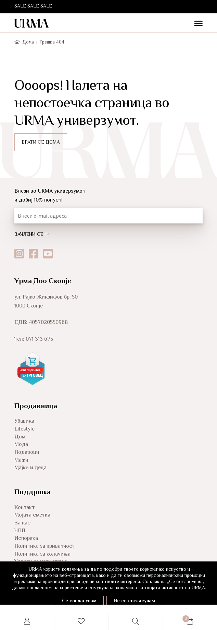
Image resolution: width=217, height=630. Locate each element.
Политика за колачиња (42, 554)
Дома (28, 42)
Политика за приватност (44, 546)
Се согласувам (79, 601)
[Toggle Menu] (196, 24)
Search (135, 621)
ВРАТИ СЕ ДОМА (41, 142)
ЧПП (19, 531)
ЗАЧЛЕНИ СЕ (31, 235)
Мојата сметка (32, 515)
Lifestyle (24, 429)
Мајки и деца (30, 468)
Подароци (26, 452)
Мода (21, 444)
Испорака (26, 538)
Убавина (24, 421)
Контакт (24, 508)
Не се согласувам (134, 601)
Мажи (21, 460)
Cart (176, 617)
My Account (27, 621)
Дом (19, 437)
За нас (22, 523)
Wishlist (81, 621)
